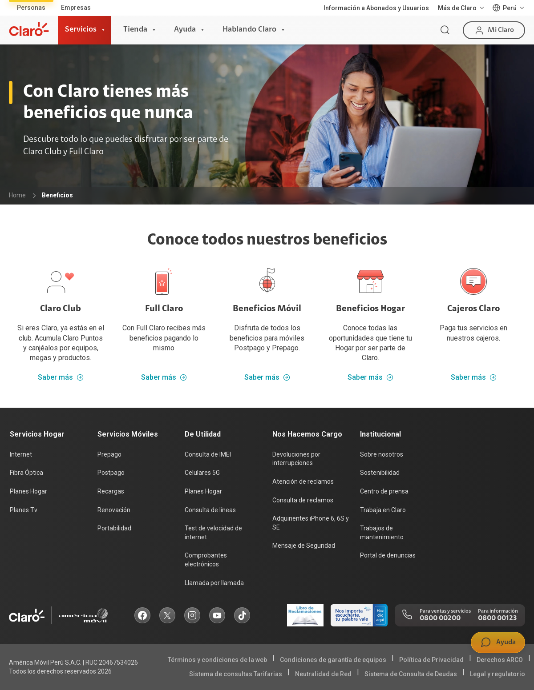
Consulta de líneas (210, 509)
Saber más (61, 377)
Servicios (81, 30)
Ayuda (185, 30)
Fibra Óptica (26, 472)
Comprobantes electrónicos (206, 560)
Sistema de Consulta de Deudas (410, 674)
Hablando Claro (249, 30)
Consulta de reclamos (302, 500)
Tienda (135, 30)
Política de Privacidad (431, 659)
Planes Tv (23, 509)
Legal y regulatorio (497, 674)
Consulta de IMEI (208, 454)
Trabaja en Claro (383, 509)
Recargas (110, 491)
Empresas (76, 7)
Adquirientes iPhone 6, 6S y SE (310, 523)
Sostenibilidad (380, 472)
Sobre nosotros (381, 454)
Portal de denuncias (388, 555)
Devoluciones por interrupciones (296, 459)
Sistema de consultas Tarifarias (235, 674)
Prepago (109, 454)
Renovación (113, 509)
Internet (21, 454)
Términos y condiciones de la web (217, 659)
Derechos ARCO (500, 659)
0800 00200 (440, 618)
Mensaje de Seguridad (303, 545)
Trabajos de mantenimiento (382, 533)
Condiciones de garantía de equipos (333, 659)
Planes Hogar (28, 491)
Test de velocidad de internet (213, 533)
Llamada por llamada (214, 582)
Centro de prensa (384, 491)
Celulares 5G (202, 472)
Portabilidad (114, 528)
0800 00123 (497, 618)
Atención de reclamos (303, 481)
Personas (31, 7)
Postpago (111, 472)
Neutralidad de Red (323, 674)
